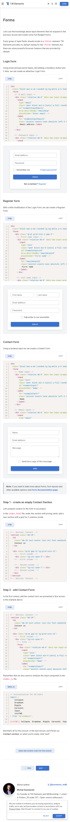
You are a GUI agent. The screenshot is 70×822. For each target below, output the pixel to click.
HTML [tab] (10, 78)
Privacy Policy (14, 809)
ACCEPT (59, 816)
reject (46, 816)
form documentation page (45, 489)
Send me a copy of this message (37, 461)
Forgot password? (48, 169)
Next (42, 767)
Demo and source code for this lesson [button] (35, 750)
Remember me (23, 169)
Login (64, 4)
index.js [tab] (11, 686)
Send (35, 468)
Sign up (35, 324)
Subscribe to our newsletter (36, 316)
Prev (27, 767)
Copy (61, 78)
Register (42, 183)
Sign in (35, 176)
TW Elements (15, 3)
